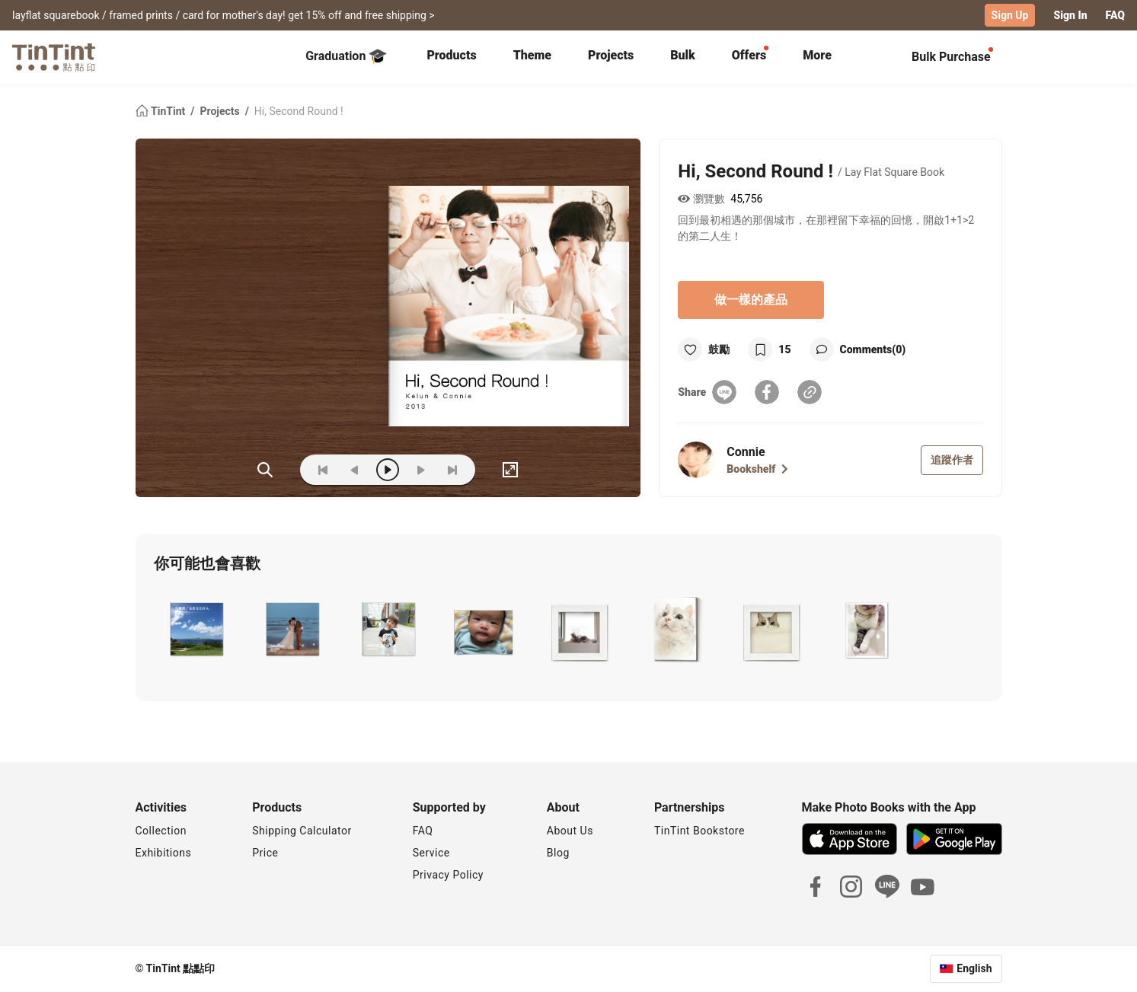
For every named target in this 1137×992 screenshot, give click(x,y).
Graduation (346, 56)
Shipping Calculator (302, 831)
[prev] (354, 469)
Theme (532, 55)
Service (431, 853)
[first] (322, 469)
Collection (161, 831)
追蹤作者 (952, 460)
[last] (452, 469)
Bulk (682, 55)
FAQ (1115, 15)
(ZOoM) (265, 469)
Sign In (1070, 15)
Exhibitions (164, 853)
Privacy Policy (448, 875)
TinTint (162, 111)
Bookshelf (757, 469)
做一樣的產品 (750, 299)
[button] (195, 629)
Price (265, 853)
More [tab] (817, 55)
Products (451, 55)
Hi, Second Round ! (298, 111)
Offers (749, 55)
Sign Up (1010, 15)
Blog (558, 853)
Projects (611, 55)
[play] (387, 470)
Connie (746, 452)
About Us (570, 831)
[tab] (451, 57)
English (974, 968)
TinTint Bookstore (699, 831)
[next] (420, 469)
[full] (510, 469)
